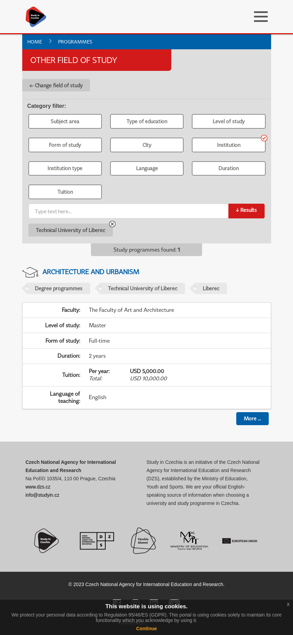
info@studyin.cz (42, 495)
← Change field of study (56, 85)
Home (34, 42)
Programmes (75, 42)
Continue (146, 628)
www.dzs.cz (38, 487)
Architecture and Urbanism (90, 272)
